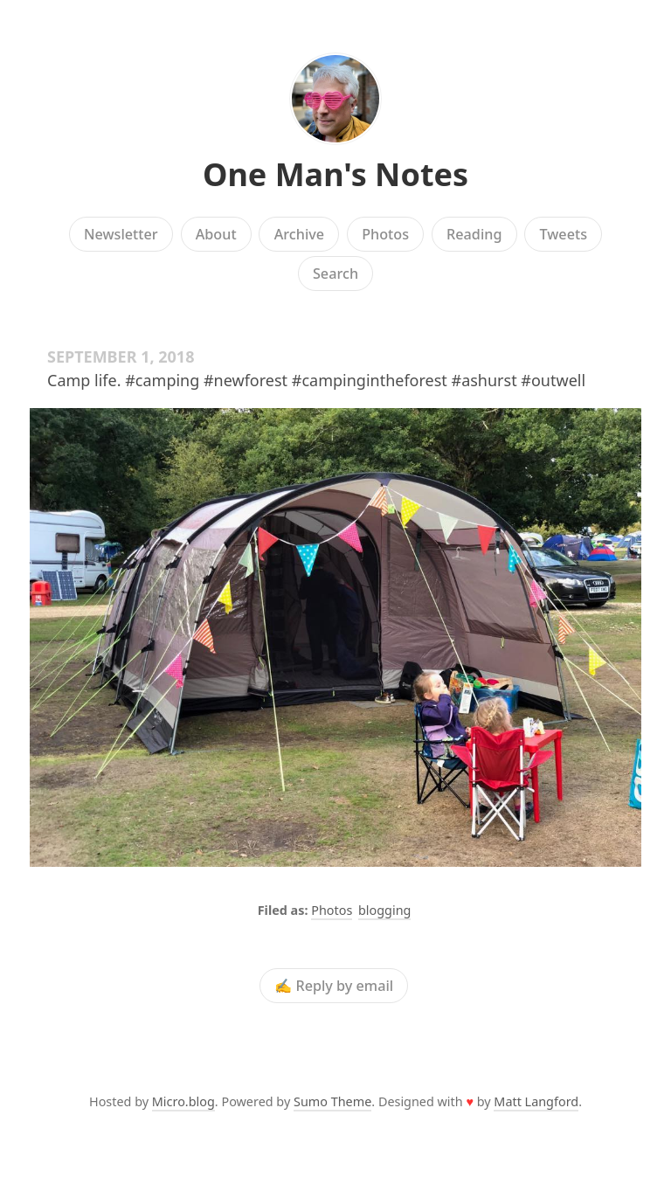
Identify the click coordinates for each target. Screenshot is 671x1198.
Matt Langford (536, 1101)
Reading (474, 234)
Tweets (564, 234)
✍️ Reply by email (333, 985)
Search (335, 273)
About (216, 234)
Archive (299, 234)
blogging (384, 910)
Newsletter (121, 234)
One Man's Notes (335, 174)
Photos (385, 234)
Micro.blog (183, 1101)
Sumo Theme (332, 1101)
